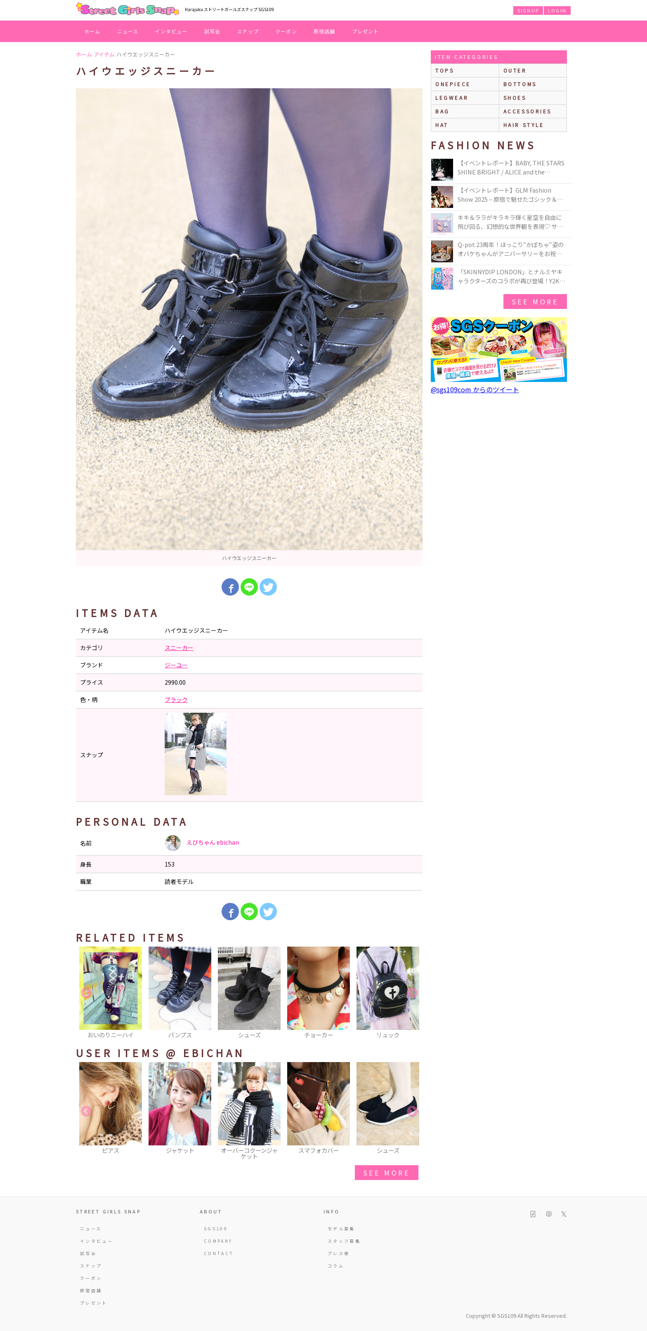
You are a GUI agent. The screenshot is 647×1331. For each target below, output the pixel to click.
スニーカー (179, 647)
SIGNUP (528, 10)
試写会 (212, 31)
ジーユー (176, 665)
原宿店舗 (324, 31)
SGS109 (216, 1228)
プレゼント (365, 31)
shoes (515, 97)
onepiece (453, 83)
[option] (249, 327)
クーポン (286, 31)
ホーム (92, 31)
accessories (527, 111)
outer (515, 70)
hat (442, 124)
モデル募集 (341, 1228)
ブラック (176, 699)
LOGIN (557, 10)
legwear (451, 97)
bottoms (520, 83)
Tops (444, 70)
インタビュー (171, 31)
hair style (523, 124)
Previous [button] (86, 993)
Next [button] (412, 993)
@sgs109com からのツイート (475, 389)
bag (442, 111)
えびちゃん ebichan (202, 843)
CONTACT (219, 1253)
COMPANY (218, 1241)
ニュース (128, 31)
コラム (336, 1266)
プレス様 (338, 1253)
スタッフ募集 (344, 1241)
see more (386, 1173)
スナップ (248, 31)
